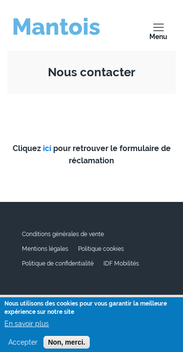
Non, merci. (66, 344)
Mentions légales (45, 248)
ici (47, 148)
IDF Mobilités (121, 263)
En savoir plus (26, 326)
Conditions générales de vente (63, 234)
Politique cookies (101, 248)
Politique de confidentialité (58, 263)
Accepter (23, 344)
